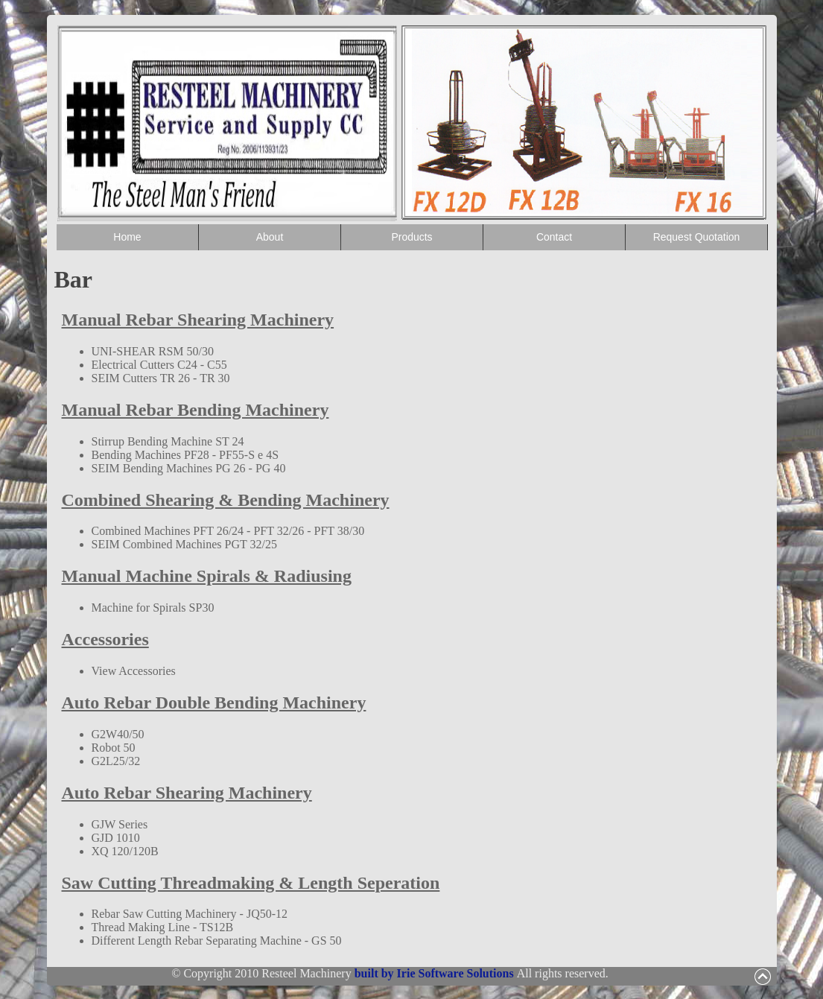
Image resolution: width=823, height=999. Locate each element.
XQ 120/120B (125, 851)
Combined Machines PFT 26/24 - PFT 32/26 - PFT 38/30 (228, 530)
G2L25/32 (116, 761)
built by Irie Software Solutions (436, 973)
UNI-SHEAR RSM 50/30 (153, 351)
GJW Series (120, 824)
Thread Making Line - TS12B (163, 927)
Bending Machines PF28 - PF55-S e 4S (185, 454)
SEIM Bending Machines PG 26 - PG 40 (189, 468)
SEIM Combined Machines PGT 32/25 (184, 544)
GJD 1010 (116, 837)
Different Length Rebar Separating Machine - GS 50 (217, 940)
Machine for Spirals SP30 (153, 607)
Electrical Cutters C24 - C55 (159, 364)
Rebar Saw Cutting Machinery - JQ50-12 (190, 913)
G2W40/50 (118, 734)
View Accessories (134, 671)
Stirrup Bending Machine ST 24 (168, 441)
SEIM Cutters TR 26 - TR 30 (161, 378)
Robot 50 (114, 747)
